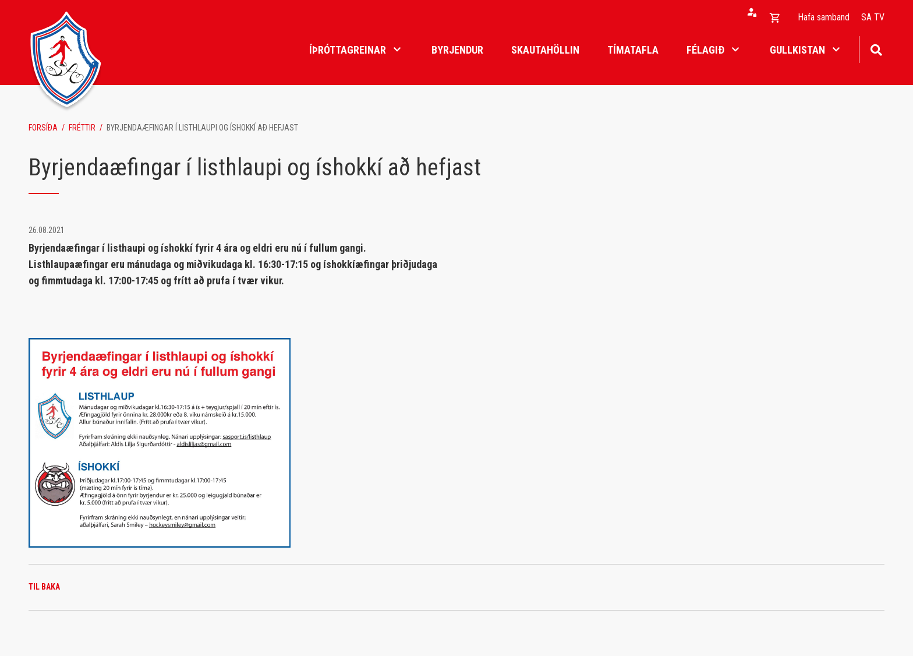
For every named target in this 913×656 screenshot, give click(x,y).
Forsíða (43, 127)
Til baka (44, 586)
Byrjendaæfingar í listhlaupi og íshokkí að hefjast (202, 127)
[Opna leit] (876, 48)
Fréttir (82, 127)
